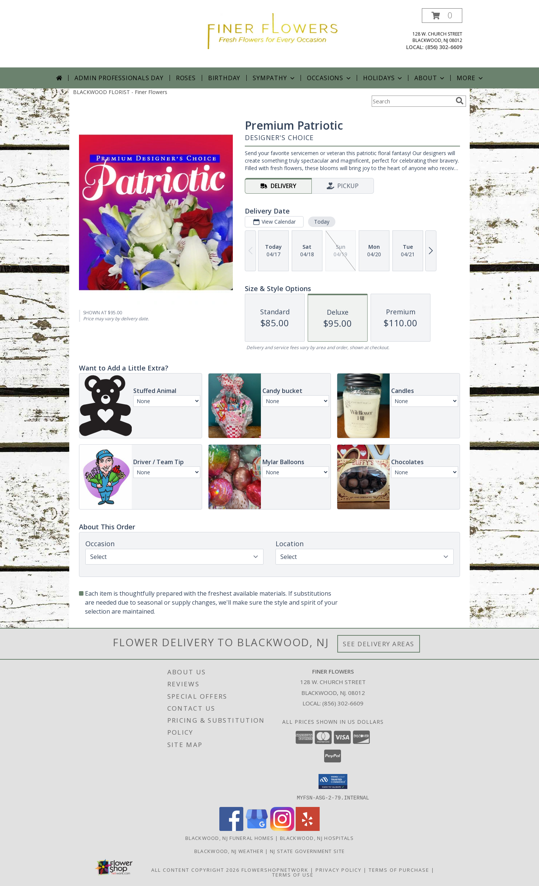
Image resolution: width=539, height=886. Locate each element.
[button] (442, 15)
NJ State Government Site (307, 850)
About (430, 78)
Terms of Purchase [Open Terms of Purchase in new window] (399, 869)
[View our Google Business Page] (257, 828)
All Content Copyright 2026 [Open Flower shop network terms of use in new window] (195, 869)
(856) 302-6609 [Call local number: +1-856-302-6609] (443, 47)
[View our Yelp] (308, 828)
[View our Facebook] (231, 828)
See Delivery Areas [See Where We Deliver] (378, 643)
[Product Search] (412, 101)
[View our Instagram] (282, 828)
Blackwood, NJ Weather (229, 850)
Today (321, 221)
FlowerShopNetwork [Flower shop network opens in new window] (274, 869)
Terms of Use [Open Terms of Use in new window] (293, 874)
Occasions (329, 78)
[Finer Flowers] (272, 30)
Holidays (383, 78)
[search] (460, 101)
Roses (186, 78)
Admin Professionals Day (118, 78)
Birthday (224, 78)
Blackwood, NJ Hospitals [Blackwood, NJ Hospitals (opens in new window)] (317, 837)
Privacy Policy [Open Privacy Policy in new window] (339, 869)
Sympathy (274, 78)
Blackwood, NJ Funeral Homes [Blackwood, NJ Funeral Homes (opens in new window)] (229, 837)
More (470, 78)
